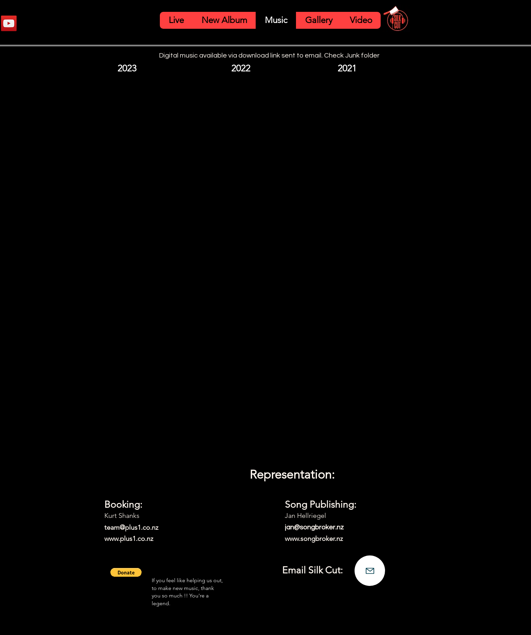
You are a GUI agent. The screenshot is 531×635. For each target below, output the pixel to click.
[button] (126, 572)
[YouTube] (9, 23)
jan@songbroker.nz (314, 527)
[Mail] (370, 570)
